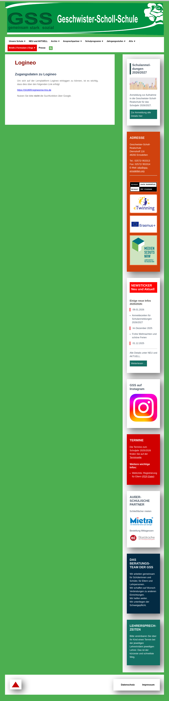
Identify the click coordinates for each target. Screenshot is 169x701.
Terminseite (135, 457)
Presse (42, 48)
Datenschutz (128, 684)
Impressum (148, 684)
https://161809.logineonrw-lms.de (34, 90)
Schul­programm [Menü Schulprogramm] (94, 41)
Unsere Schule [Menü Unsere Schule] (17, 41)
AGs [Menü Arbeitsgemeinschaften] (133, 41)
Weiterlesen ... (138, 363)
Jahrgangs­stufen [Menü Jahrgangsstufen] (116, 41)
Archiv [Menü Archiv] (55, 41)
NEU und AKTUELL (38, 41)
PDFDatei (148, 476)
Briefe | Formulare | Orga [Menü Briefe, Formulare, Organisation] (22, 47)
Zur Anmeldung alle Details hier (141, 114)
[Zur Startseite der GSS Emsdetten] (84, 19)
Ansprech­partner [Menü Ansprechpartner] (72, 41)
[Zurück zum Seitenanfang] (16, 684)
